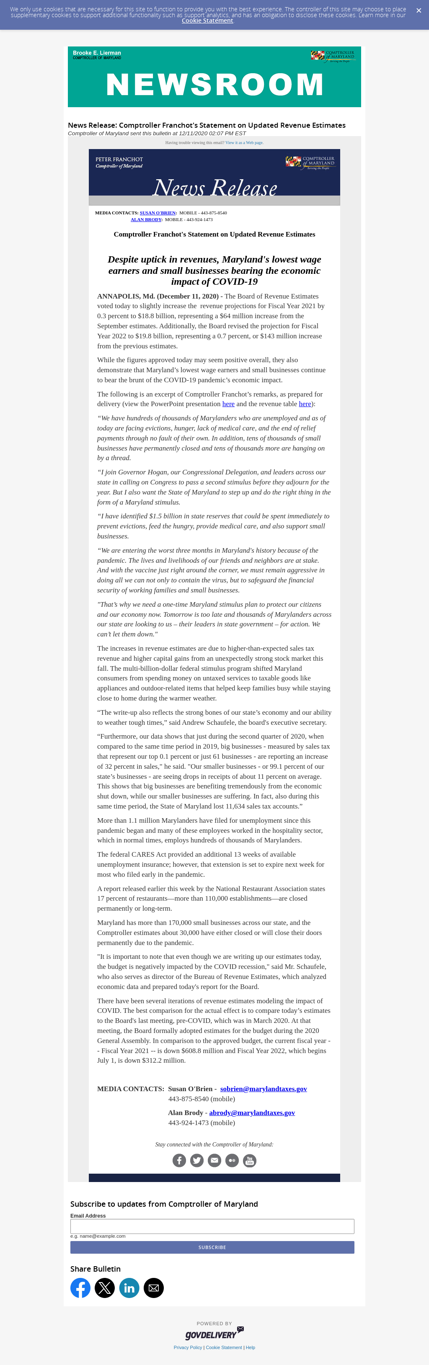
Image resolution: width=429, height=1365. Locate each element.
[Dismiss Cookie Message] (418, 8)
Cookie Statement (207, 20)
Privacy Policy (188, 1347)
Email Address (88, 1216)
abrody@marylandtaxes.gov (252, 1113)
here (228, 404)
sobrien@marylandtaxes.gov (263, 1089)
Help (250, 1347)
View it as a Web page (244, 142)
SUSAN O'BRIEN (158, 212)
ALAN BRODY (146, 219)
